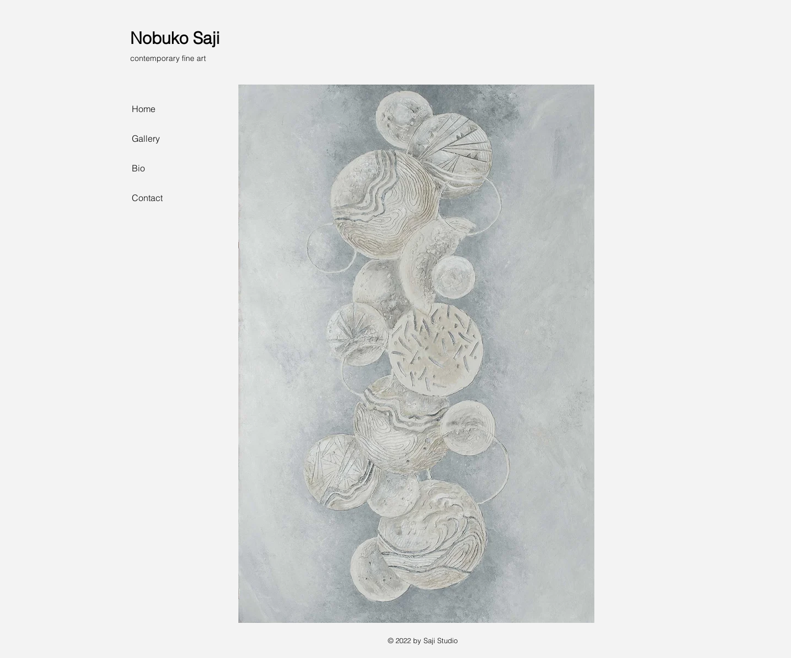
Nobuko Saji (175, 38)
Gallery (146, 138)
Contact (147, 197)
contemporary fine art (168, 58)
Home (143, 108)
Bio (138, 168)
